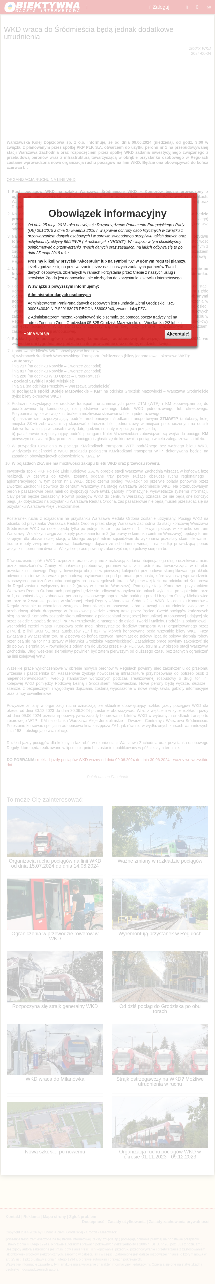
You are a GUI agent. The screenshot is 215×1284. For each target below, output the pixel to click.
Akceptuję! (178, 334)
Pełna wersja (36, 333)
